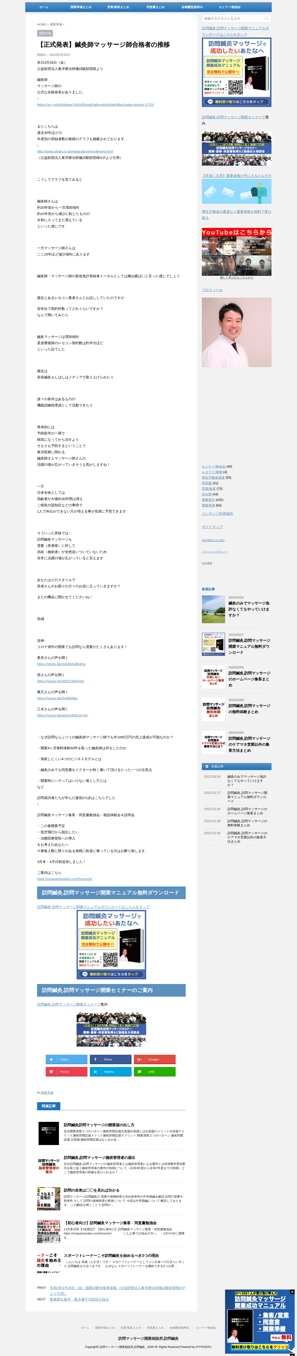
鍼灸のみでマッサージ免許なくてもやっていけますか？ (249, 609)
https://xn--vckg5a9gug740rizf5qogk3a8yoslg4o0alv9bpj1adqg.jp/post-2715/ (95, 105)
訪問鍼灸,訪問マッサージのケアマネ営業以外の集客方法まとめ (249, 744)
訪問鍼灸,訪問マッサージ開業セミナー (67, 1004)
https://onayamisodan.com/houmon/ (64, 879)
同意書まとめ (155, 7)
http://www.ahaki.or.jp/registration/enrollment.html (75, 151)
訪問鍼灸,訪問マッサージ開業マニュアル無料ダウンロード (249, 646)
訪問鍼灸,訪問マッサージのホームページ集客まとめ (249, 679)
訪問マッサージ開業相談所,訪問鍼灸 (148, 1338)
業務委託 (208, 500)
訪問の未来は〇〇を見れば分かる (91, 1190)
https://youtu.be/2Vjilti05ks (57, 698)
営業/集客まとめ (118, 7)
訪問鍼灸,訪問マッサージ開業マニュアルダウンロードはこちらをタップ (93, 907)
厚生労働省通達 (213, 477)
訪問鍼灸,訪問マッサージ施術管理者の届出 (99, 1158)
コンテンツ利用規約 (217, 514)
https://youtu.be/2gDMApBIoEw (61, 664)
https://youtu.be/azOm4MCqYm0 (62, 715)
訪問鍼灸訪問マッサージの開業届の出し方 (99, 1125)
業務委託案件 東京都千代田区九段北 (79, 1299)
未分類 (207, 494)
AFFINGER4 (203, 1347)
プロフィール (212, 290)
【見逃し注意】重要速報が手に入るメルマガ (236, 176)
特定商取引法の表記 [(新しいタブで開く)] (213, 540)
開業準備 (47, 1093)
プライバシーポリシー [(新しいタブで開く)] (214, 551)
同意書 (207, 483)
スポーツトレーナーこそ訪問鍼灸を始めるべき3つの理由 (111, 1256)
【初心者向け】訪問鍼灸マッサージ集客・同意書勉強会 (110, 1223)
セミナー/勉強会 (230, 7)
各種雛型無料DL (192, 7)
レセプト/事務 (212, 472)
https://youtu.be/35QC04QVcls (60, 681)
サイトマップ (212, 527)
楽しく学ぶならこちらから (236, 277)
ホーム (43, 7)
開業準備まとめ (81, 7)
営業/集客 (209, 489)
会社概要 (207, 563)
